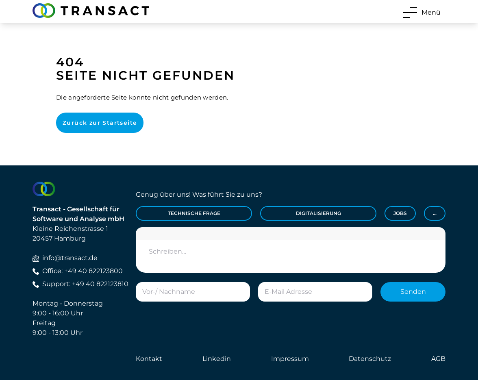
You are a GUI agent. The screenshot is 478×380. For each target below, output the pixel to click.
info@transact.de (65, 258)
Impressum (290, 359)
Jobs (400, 213)
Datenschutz (370, 359)
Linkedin (216, 359)
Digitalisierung (318, 213)
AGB (438, 359)
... (435, 213)
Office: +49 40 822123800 (78, 271)
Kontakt (149, 359)
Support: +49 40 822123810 (80, 284)
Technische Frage (194, 213)
